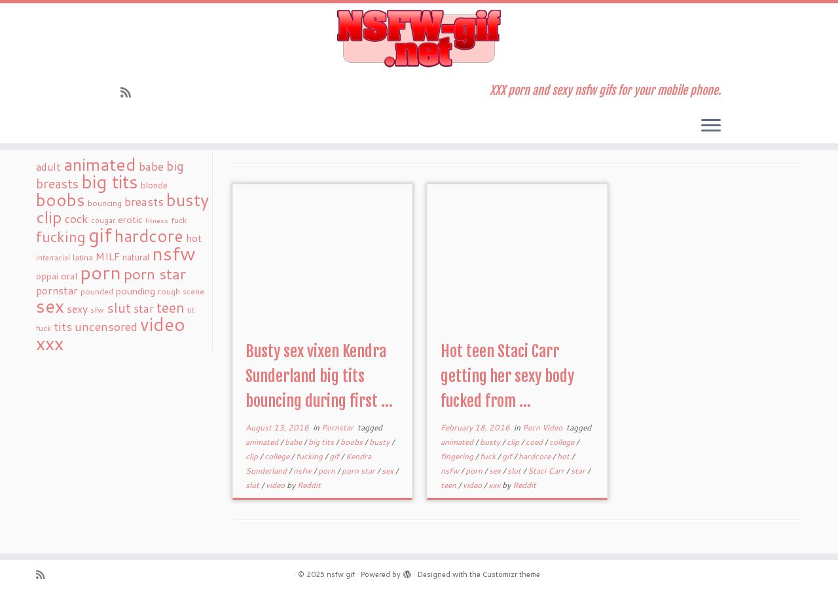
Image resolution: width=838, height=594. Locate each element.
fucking (310, 456)
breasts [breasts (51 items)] (144, 201)
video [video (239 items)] (162, 324)
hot (564, 456)
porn (327, 470)
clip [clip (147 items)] (49, 216)
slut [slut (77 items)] (119, 307)
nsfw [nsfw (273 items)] (174, 253)
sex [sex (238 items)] (50, 306)
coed (535, 441)
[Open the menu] (711, 126)
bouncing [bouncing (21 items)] (105, 203)
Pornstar (338, 427)
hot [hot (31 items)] (194, 238)
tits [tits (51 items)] (63, 326)
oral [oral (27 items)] (69, 276)
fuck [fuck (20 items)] (179, 220)
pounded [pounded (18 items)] (97, 291)
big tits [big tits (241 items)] (109, 181)
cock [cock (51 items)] (76, 218)
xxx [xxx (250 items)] (50, 343)
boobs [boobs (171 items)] (60, 199)
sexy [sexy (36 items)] (77, 308)
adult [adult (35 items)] (48, 167)
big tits (322, 441)
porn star (359, 470)
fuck (489, 456)
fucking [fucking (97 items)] (61, 236)
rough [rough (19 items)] (169, 291)
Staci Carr (547, 470)
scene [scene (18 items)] (193, 291)
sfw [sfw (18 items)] (97, 309)
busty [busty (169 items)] (187, 199)
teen (449, 485)
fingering (458, 456)
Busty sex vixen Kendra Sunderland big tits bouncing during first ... (319, 376)
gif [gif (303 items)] (100, 234)
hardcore (536, 456)
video (276, 485)
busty (380, 441)
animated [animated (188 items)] (100, 164)
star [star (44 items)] (144, 308)
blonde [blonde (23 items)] (154, 185)
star (579, 470)
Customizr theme (511, 574)
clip (253, 456)
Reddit (309, 485)
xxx (495, 485)
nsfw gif (341, 574)
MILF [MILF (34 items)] (108, 256)
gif (335, 456)
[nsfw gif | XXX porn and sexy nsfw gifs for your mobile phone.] (419, 38)
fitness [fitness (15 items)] (156, 220)
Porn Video (543, 427)
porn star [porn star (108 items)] (155, 273)
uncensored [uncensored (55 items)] (106, 326)
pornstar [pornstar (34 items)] (57, 290)
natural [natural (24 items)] (135, 257)
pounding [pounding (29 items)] (135, 291)
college (277, 456)
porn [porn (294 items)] (100, 271)
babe (294, 441)
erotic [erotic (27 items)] (130, 219)
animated (263, 441)
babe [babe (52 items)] (151, 166)
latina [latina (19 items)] (83, 257)
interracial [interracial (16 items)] (53, 258)
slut (253, 485)
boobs (352, 441)
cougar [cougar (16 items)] (103, 220)
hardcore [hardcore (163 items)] (149, 235)
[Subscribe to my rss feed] (129, 92)
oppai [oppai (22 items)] (47, 276)
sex (388, 470)
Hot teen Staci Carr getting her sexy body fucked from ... (507, 376)
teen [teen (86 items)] (170, 307)
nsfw (303, 470)
